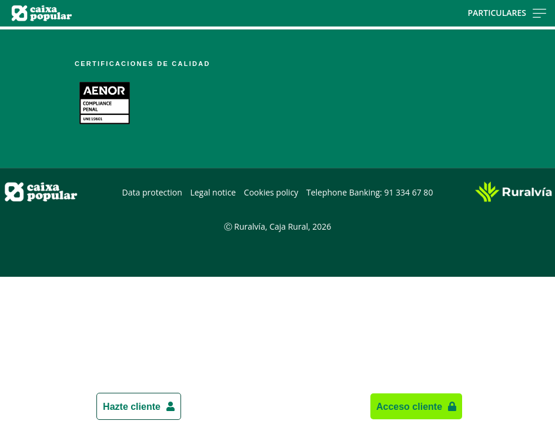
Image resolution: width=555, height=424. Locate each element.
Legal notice (213, 192)
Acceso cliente (409, 406)
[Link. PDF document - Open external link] (105, 103)
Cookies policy (271, 192)
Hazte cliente (132, 406)
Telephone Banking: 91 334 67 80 (369, 192)
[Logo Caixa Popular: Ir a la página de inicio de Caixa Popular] (87, 13)
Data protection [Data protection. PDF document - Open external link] (152, 192)
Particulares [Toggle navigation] (506, 12)
